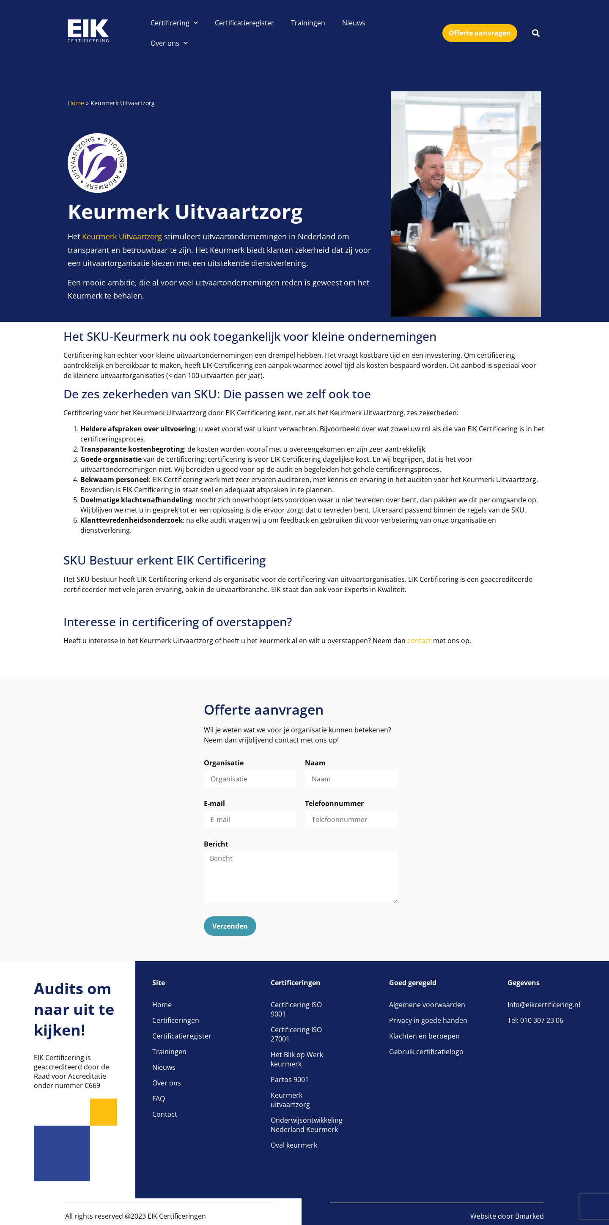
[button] (536, 33)
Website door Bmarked (507, 1216)
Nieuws (353, 22)
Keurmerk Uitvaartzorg (122, 236)
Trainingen (308, 22)
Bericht (216, 845)
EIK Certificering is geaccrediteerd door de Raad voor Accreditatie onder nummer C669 (71, 1071)
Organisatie (224, 763)
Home (76, 103)
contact (419, 640)
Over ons (169, 42)
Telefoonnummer (334, 804)
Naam (315, 763)
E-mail (214, 804)
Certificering (174, 22)
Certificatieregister (244, 22)
